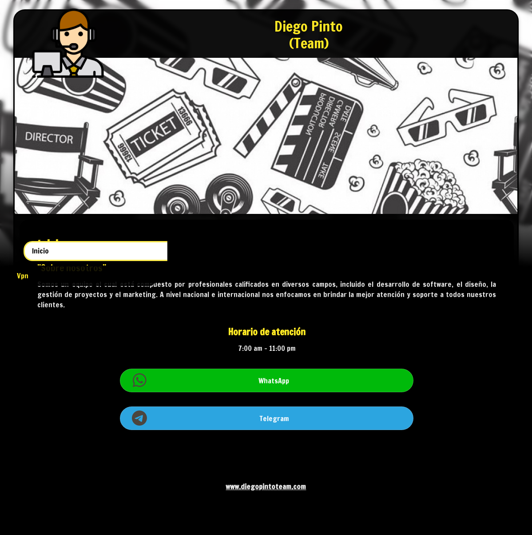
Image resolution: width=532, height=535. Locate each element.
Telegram (347, 428)
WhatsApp (346, 390)
